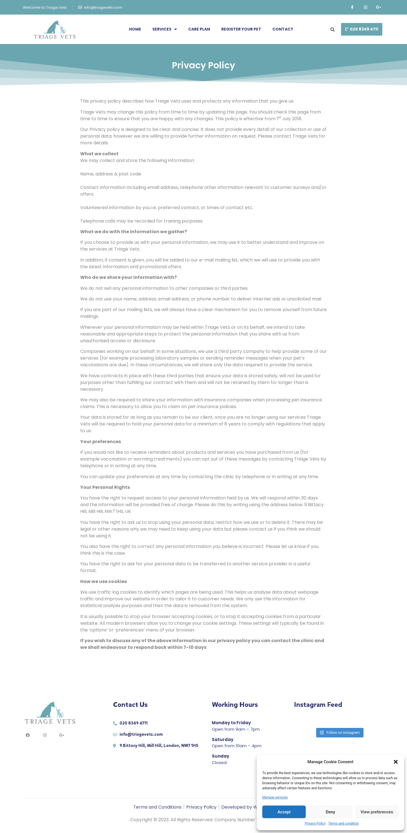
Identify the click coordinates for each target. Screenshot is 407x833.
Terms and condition (343, 823)
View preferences (376, 812)
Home (135, 29)
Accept (284, 812)
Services (164, 29)
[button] (396, 762)
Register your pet (241, 29)
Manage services (275, 797)
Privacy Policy (315, 823)
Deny (330, 812)
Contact (282, 29)
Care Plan (199, 29)
